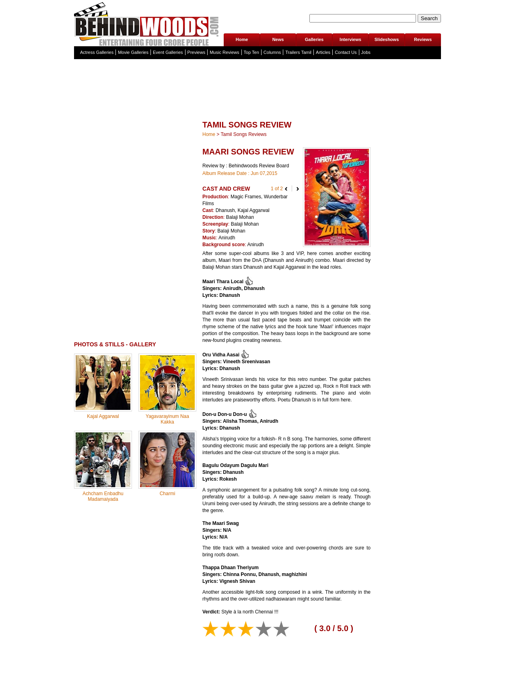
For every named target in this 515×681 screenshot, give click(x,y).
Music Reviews (224, 52)
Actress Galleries (96, 52)
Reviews (423, 39)
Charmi (167, 493)
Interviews (350, 39)
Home (242, 39)
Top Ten (251, 52)
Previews (196, 52)
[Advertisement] (257, 106)
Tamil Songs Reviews (243, 134)
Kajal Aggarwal (103, 416)
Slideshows (387, 39)
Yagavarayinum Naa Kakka (167, 419)
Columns (272, 52)
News (278, 39)
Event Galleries (168, 52)
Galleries (314, 39)
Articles (323, 52)
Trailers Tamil (298, 52)
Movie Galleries (133, 52)
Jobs (366, 52)
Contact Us (345, 52)
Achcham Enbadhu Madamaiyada (102, 496)
